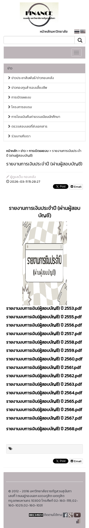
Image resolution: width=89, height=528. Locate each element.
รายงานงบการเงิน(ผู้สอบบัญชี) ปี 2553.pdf (44, 308)
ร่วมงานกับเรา (18, 136)
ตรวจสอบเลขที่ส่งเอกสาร (27, 126)
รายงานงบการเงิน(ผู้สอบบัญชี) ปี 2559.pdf (44, 350)
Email (75, 187)
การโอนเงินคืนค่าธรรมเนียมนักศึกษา (33, 116)
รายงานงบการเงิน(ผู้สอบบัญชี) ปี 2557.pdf (44, 333)
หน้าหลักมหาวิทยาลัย (54, 31)
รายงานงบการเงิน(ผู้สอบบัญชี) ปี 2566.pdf (44, 409)
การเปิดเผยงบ (19, 97)
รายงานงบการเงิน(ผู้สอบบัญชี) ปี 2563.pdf (44, 384)
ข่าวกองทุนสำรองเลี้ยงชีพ (27, 87)
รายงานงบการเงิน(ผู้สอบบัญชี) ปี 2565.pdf (44, 401)
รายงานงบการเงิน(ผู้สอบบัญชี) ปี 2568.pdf (44, 429)
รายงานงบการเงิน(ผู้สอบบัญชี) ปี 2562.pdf (44, 376)
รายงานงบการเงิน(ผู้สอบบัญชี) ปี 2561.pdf (43, 367)
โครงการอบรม (19, 107)
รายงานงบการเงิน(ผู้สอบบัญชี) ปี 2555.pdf (44, 317)
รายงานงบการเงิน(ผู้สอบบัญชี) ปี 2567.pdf (44, 418)
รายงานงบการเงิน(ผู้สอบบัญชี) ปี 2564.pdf (44, 393)
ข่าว (9, 68)
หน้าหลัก (11, 150)
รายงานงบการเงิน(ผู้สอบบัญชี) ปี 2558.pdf (44, 342)
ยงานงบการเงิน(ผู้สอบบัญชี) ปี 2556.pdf (46, 325)
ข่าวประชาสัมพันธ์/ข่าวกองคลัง (30, 77)
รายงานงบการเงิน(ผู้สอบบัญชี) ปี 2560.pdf (44, 359)
